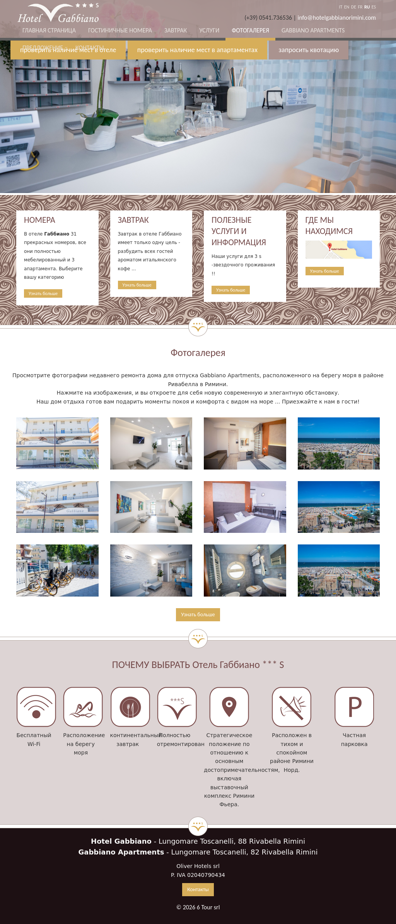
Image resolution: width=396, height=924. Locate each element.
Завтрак (175, 30)
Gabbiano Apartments (313, 30)
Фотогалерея (250, 30)
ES (374, 7)
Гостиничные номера (120, 30)
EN (347, 7)
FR (360, 7)
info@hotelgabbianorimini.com (337, 17)
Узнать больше (43, 293)
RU (367, 7)
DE (353, 7)
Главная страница (49, 30)
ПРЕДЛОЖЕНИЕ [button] (42, 47)
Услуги (209, 30)
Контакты (89, 47)
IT (340, 7)
